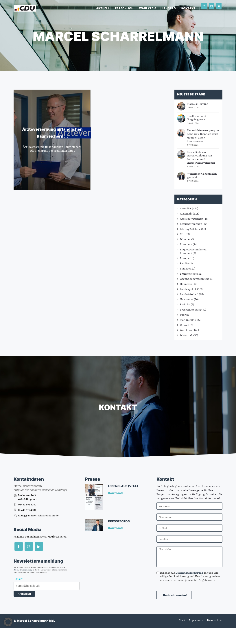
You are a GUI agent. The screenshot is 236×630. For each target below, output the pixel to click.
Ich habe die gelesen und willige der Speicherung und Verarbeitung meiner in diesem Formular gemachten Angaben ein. (188, 576)
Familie (184, 263)
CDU (182, 234)
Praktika (185, 304)
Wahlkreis (147, 8)
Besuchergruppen (191, 224)
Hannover (186, 284)
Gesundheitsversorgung (194, 278)
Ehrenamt (186, 244)
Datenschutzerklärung (23, 570)
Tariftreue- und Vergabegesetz (196, 117)
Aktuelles (185, 208)
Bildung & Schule (190, 229)
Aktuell (103, 8)
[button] (8, 622)
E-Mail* (18, 579)
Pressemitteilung (190, 309)
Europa (184, 258)
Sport (183, 314)
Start (182, 620)
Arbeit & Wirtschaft (191, 218)
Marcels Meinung (197, 104)
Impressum (196, 620)
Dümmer (185, 239)
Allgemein (186, 213)
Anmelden (24, 593)
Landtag (169, 8)
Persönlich (124, 8)
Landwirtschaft (189, 294)
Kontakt (188, 8)
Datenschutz (214, 620)
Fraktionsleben (189, 273)
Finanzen (185, 268)
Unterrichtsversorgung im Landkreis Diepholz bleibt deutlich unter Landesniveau (203, 136)
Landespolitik (188, 289)
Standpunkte (188, 320)
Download (115, 493)
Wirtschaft (186, 335)
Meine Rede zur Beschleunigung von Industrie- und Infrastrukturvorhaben (201, 157)
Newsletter (186, 299)
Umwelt (184, 325)
